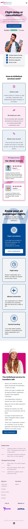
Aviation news (5, 445)
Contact (3, 498)
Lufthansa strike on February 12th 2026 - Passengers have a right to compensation (16, 450)
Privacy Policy (5, 492)
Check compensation (14, 26)
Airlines (17, 484)
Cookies (3, 489)
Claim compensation (9, 432)
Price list (3, 495)
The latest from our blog (8, 460)
